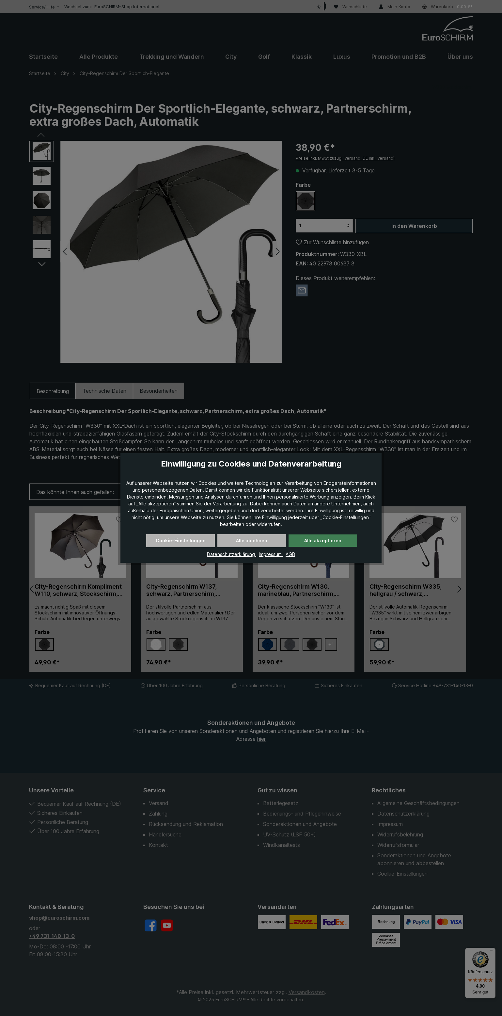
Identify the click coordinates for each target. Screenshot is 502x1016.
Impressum (271, 554)
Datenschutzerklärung (231, 554)
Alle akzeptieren (322, 540)
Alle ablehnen (251, 540)
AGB (290, 554)
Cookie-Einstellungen (181, 540)
